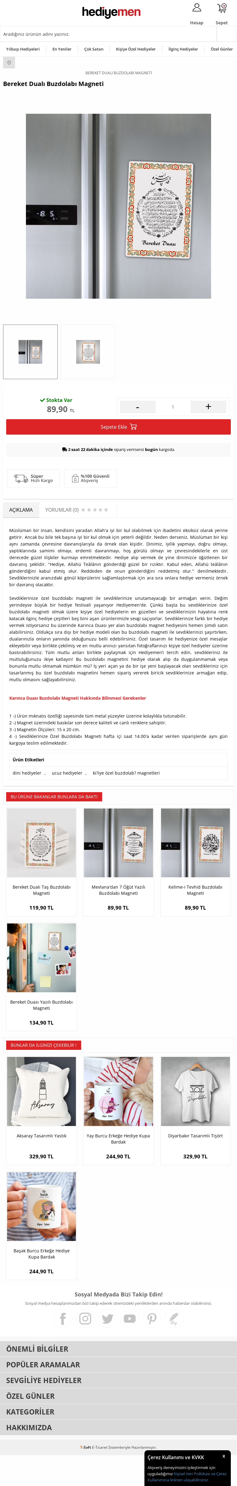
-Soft (86, 1478)
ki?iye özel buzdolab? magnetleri (126, 804)
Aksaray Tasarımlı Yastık (41, 1166)
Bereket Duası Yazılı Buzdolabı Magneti (41, 1036)
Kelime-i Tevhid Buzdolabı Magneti (195, 921)
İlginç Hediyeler (183, 49)
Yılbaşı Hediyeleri (23, 49)
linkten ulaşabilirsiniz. (189, 1480)
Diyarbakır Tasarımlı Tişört (195, 1166)
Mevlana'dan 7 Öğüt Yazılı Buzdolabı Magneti (118, 921)
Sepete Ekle (119, 457)
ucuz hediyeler (67, 804)
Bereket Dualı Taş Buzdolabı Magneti (42, 921)
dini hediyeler (27, 804)
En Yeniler (62, 49)
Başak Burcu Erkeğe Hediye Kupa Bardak (42, 1285)
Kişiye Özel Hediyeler (136, 49)
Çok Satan (93, 49)
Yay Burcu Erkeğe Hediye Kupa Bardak (118, 1170)
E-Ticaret (99, 1478)
